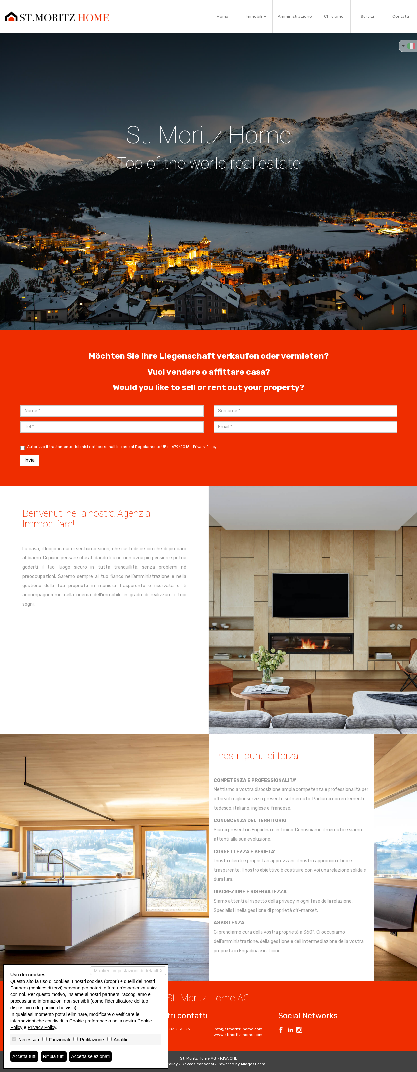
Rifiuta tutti (54, 1056)
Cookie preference (88, 1020)
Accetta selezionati (90, 1056)
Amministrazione (295, 16)
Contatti (400, 16)
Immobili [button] (256, 16)
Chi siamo (334, 16)
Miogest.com (253, 1064)
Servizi (367, 16)
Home (222, 16)
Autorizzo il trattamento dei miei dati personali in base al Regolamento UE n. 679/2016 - (118, 447)
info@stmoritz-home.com (238, 1029)
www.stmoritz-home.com (238, 1034)
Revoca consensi (198, 1064)
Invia (30, 460)
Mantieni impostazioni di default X (128, 970)
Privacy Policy (205, 447)
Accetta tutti (24, 1056)
